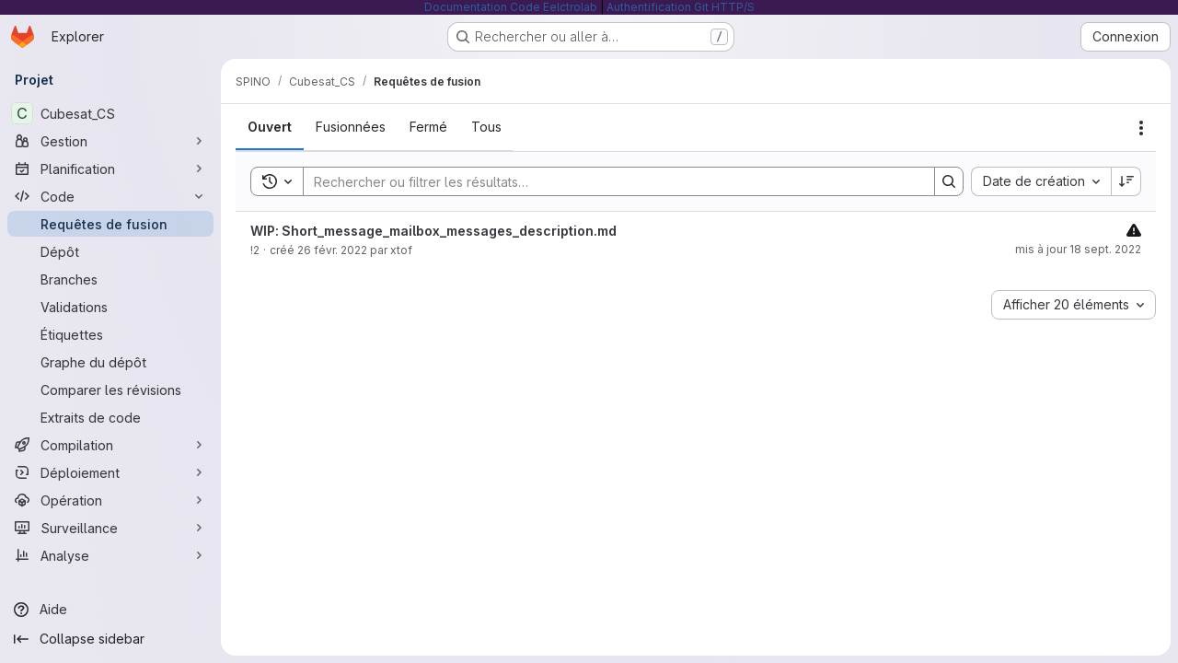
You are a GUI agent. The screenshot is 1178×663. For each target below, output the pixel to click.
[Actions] (1141, 128)
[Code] (110, 196)
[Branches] (110, 279)
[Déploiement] (110, 472)
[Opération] (110, 500)
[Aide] (110, 609)
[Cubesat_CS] (110, 113)
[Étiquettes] (110, 334)
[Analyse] (110, 555)
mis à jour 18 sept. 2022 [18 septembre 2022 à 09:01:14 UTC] (1078, 249)
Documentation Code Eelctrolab (510, 7)
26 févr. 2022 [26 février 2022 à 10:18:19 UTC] (332, 250)
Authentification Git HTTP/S (680, 7)
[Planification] (110, 168)
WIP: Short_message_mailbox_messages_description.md (433, 230)
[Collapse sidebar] (110, 639)
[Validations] (110, 307)
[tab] (270, 127)
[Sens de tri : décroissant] (1126, 181)
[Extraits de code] (110, 417)
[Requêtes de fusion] (110, 224)
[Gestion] (110, 141)
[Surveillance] (110, 528)
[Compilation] (110, 445)
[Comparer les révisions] (110, 389)
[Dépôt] (110, 251)
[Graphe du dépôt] (110, 362)
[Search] (610, 181)
